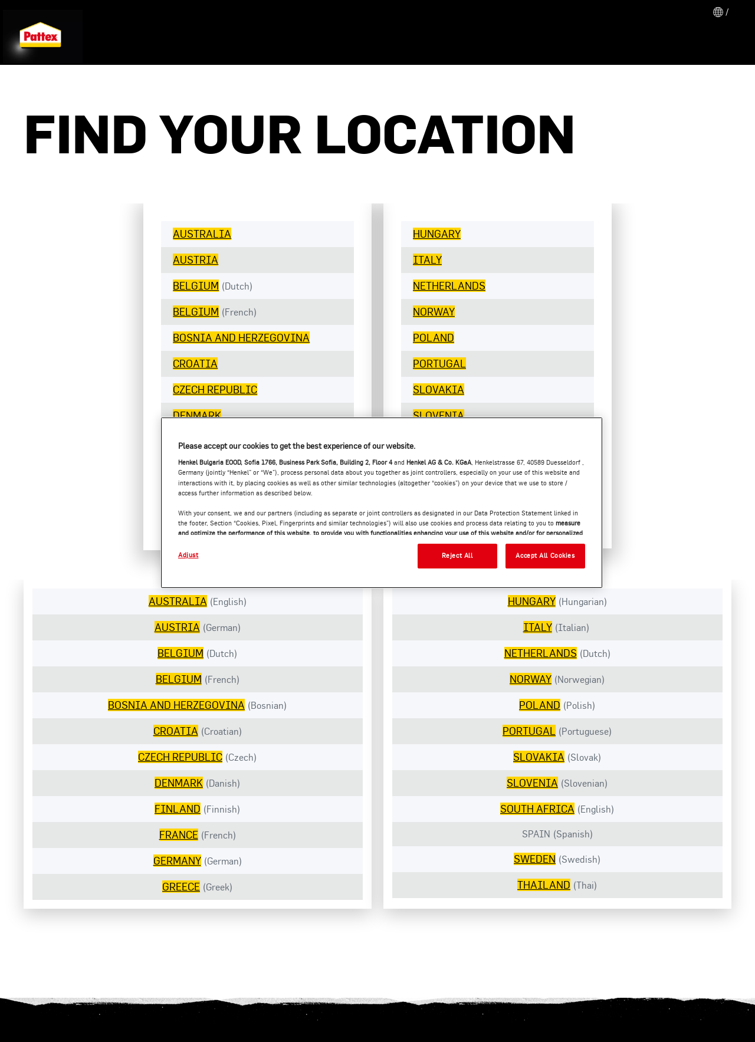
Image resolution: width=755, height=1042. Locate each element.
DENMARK (197, 415)
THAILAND (543, 885)
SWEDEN (535, 859)
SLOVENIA (438, 415)
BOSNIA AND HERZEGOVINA (241, 337)
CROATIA (195, 363)
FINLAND (178, 809)
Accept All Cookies (545, 555)
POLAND (433, 337)
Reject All (457, 555)
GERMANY (177, 860)
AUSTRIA (195, 260)
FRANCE (178, 835)
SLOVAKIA (438, 389)
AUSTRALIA (202, 234)
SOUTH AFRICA (537, 809)
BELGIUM (196, 286)
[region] (381, 503)
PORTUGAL (439, 363)
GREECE (181, 886)
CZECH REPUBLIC (215, 389)
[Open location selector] (719, 12)
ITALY (427, 260)
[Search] (719, 42)
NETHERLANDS (449, 286)
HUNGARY (437, 234)
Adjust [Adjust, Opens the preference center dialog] (188, 555)
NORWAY (434, 311)
